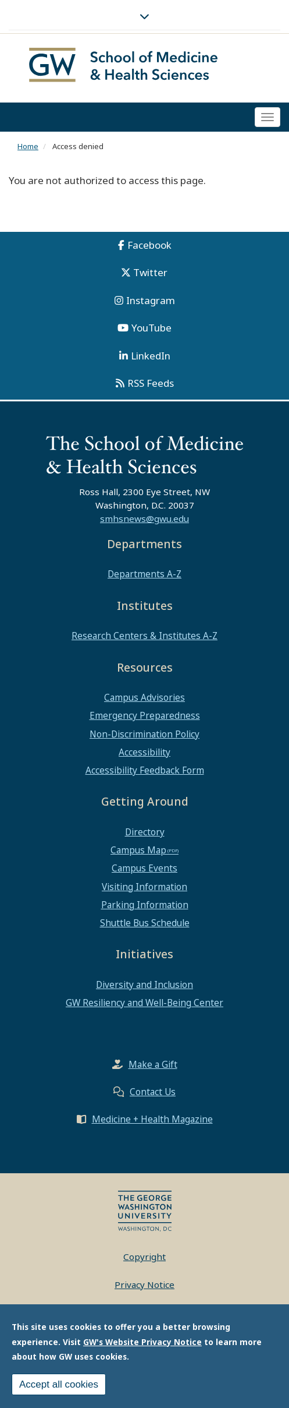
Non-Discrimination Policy (144, 734)
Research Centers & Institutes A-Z (144, 635)
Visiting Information (144, 886)
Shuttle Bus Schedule (145, 923)
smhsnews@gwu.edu (144, 518)
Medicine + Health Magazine (152, 1119)
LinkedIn (150, 355)
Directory (145, 832)
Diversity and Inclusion (144, 984)
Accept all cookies (58, 1386)
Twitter (150, 272)
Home (27, 146)
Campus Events (144, 868)
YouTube (151, 327)
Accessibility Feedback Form (144, 770)
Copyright (144, 1256)
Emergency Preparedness (145, 715)
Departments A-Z (144, 574)
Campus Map (138, 850)
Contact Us (153, 1092)
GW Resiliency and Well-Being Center (144, 1002)
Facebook (149, 245)
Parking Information (144, 905)
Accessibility (144, 752)
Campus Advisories (144, 697)
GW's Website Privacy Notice (142, 1344)
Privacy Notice (144, 1284)
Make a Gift (153, 1064)
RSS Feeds (150, 383)
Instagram (150, 300)
